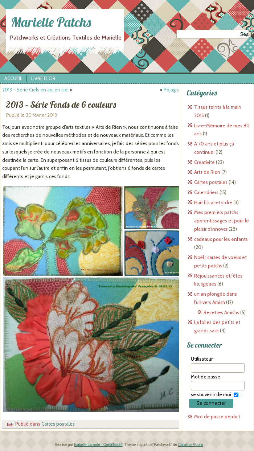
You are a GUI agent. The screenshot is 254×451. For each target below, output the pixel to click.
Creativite (204, 162)
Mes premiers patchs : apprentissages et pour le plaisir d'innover (221, 220)
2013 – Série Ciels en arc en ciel (35, 90)
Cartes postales (58, 424)
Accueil (13, 78)
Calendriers (206, 192)
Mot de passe (205, 377)
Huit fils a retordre (213, 202)
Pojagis (171, 90)
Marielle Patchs (51, 22)
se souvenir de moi (211, 394)
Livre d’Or (43, 78)
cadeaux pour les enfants (221, 239)
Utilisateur (202, 359)
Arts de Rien (207, 172)
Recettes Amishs (221, 312)
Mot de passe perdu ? (217, 416)
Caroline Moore (190, 445)
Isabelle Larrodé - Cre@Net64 (98, 445)
